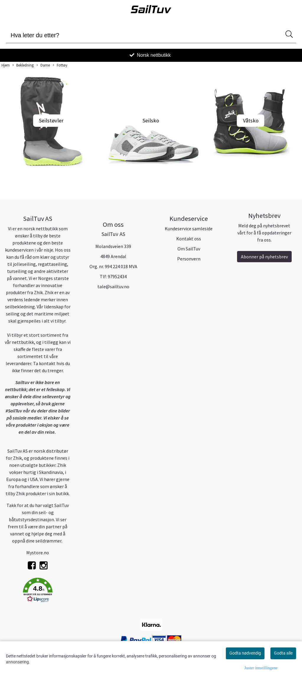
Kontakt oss (188, 239)
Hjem (5, 65)
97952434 (117, 276)
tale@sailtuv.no (113, 286)
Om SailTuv (188, 249)
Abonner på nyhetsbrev (264, 257)
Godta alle (283, 653)
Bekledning (23, 65)
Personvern (188, 259)
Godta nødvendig (245, 653)
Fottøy (60, 65)
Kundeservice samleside (189, 228)
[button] (37, 591)
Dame (43, 65)
